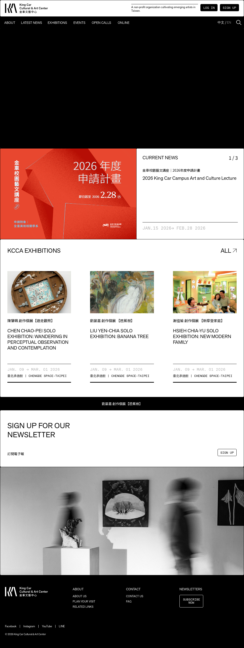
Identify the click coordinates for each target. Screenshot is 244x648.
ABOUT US (79, 596)
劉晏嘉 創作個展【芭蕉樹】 (122, 403)
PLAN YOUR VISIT (84, 601)
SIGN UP (229, 8)
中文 (221, 22)
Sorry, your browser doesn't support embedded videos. (122, 88)
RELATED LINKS (83, 606)
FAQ (129, 601)
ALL (229, 250)
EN (229, 22)
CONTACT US (134, 596)
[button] (34, 194)
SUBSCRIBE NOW (191, 601)
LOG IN (209, 8)
